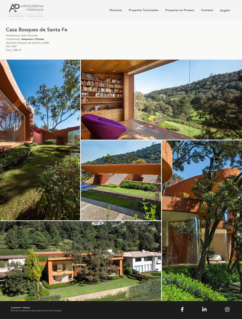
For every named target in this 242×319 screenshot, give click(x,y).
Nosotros (116, 10)
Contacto (207, 10)
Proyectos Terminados (144, 10)
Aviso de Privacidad (52, 311)
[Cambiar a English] (225, 10)
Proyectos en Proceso (179, 10)
